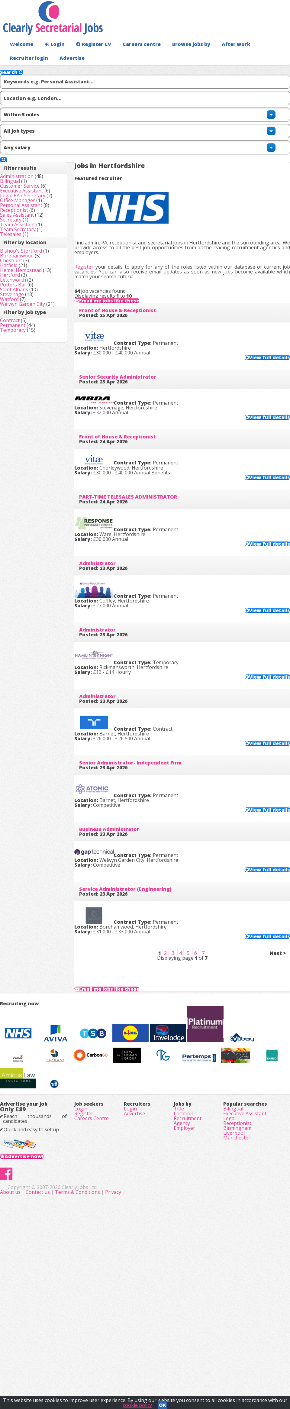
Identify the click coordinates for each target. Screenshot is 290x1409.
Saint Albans (24, 409)
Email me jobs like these (126, 267)
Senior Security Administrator (127, 361)
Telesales (20, 292)
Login (51, 56)
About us (95, 1375)
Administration (26, 165)
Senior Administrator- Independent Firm (140, 790)
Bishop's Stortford (31, 324)
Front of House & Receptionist (127, 289)
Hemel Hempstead (30, 366)
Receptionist (24, 249)
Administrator (107, 576)
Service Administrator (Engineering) (135, 933)
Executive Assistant (31, 190)
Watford (19, 425)
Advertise (269, 70)
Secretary (20, 266)
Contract (19, 474)
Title (179, 1256)
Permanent (22, 483)
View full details (257, 336)
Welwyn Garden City (32, 434)
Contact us (123, 1375)
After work (220, 56)
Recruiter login (263, 56)
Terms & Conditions (162, 1375)
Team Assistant (27, 275)
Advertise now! (33, 1320)
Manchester (236, 1307)
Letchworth (23, 392)
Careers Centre (91, 1273)
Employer (184, 1290)
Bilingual (20, 173)
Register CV (87, 56)
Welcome (20, 56)
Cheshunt (21, 349)
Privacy (198, 1375)
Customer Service (29, 182)
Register (93, 207)
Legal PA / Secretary (32, 207)
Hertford (20, 383)
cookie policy (137, 1403)
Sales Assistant (27, 258)
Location (183, 1265)
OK (162, 1403)
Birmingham (237, 1290)
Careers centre (132, 56)
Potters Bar (23, 400)
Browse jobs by (178, 56)
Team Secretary (27, 283)
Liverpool (234, 1298)
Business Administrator (119, 862)
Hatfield (18, 358)
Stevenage (22, 417)
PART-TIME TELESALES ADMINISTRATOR (138, 504)
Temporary (22, 491)
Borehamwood (26, 341)
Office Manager (27, 224)
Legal (229, 1273)
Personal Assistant (31, 232)
